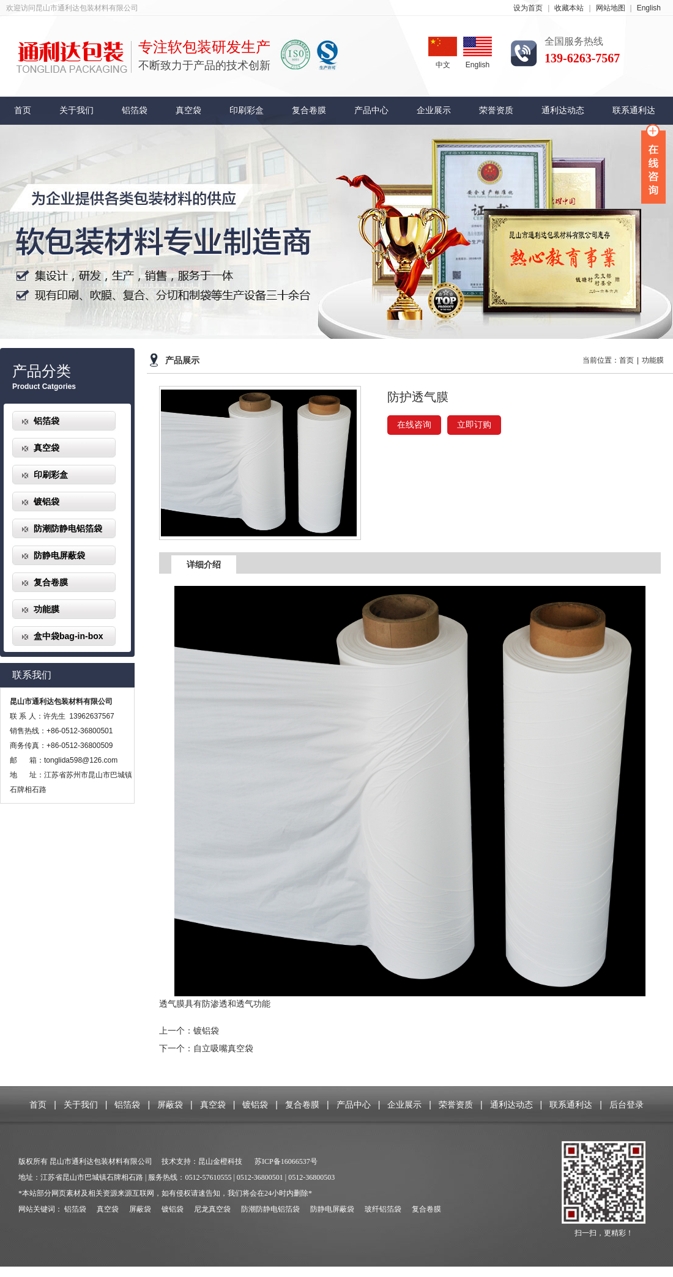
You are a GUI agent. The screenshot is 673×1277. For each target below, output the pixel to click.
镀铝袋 (46, 501)
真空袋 (188, 110)
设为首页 (528, 8)
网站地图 (610, 8)
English (649, 8)
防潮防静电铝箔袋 (68, 528)
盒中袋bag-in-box (68, 636)
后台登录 (626, 1104)
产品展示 (182, 360)
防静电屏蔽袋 (59, 555)
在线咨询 (414, 424)
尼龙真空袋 (212, 1209)
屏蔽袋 (170, 1104)
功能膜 (46, 609)
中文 (442, 53)
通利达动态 (562, 110)
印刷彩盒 (246, 110)
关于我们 (76, 110)
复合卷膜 (309, 110)
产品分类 (41, 371)
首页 (22, 110)
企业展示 (434, 110)
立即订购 (474, 424)
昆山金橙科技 (220, 1161)
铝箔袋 (134, 110)
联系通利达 (633, 110)
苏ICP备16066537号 (286, 1161)
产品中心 (371, 110)
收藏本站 (569, 8)
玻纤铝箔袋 (383, 1209)
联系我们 (31, 675)
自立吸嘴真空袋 (223, 1048)
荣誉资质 (496, 110)
